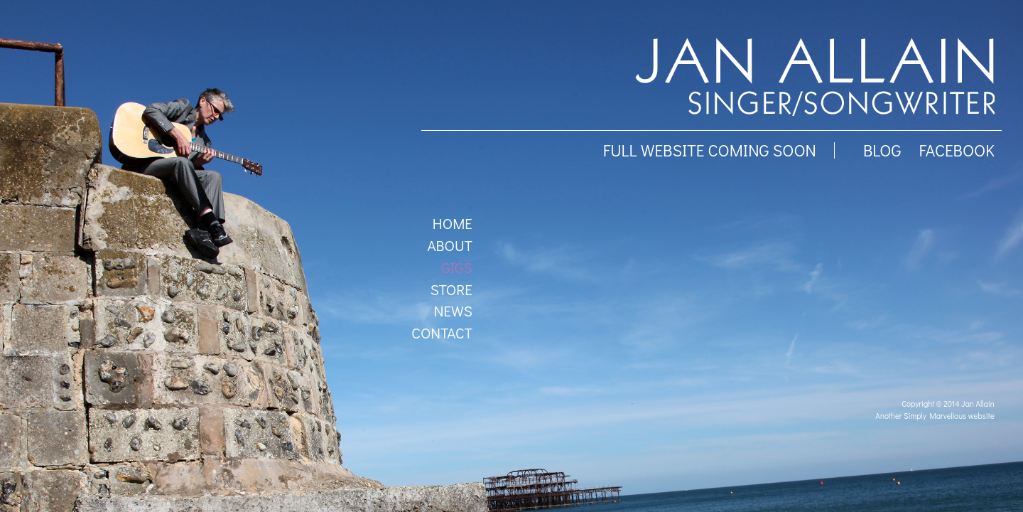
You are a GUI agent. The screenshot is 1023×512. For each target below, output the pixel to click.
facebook (956, 150)
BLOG (882, 150)
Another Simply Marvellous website (934, 415)
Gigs (456, 267)
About (449, 245)
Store (451, 289)
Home (452, 223)
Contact (441, 333)
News (453, 311)
